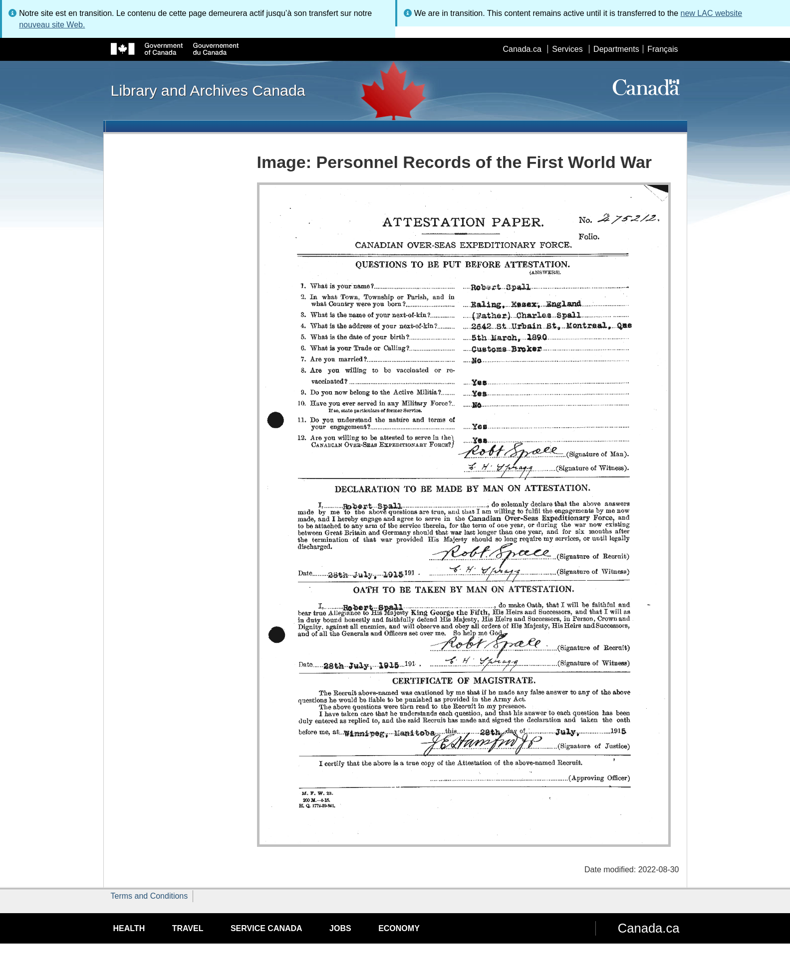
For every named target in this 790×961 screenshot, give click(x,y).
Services (567, 49)
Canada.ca (522, 49)
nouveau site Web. (52, 24)
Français (662, 49)
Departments (616, 49)
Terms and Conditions (149, 896)
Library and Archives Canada (208, 90)
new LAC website (712, 13)
